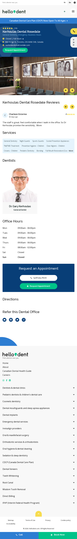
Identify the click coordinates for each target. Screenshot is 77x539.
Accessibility (10, 524)
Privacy (47, 520)
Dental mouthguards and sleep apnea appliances (26, 408)
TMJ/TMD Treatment (11, 146)
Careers (6, 375)
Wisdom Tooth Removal (14, 489)
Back (64, 11)
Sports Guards (38, 141)
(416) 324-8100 (38, 278)
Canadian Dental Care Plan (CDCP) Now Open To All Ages (37, 20)
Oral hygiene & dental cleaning (17, 448)
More (39, 125)
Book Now (58, 535)
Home (5, 363)
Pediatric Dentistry (27, 150)
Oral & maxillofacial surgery (16, 435)
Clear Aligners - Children (56, 146)
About (5, 367)
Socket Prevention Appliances (57, 141)
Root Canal (8, 482)
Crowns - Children (11, 150)
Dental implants (10, 415)
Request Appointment (15, 50)
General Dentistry (10, 141)
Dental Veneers (10, 469)
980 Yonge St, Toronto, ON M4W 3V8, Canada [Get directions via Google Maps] (23, 42)
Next (72, 90)
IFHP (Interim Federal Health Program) (21, 502)
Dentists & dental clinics (14, 387)
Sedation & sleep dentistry (15, 455)
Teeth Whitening (11, 475)
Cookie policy (66, 520)
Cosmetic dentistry (11, 401)
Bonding (40, 150)
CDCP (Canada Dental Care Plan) (18, 462)
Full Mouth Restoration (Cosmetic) (59, 150)
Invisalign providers (12, 428)
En (70, 2)
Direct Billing (9, 496)
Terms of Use (30, 520)
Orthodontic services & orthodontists (20, 442)
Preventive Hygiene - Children (33, 146)
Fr (65, 2)
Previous (66, 90)
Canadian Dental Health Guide (17, 371)
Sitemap (11, 520)
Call (19, 535)
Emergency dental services (15, 421)
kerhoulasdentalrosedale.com (16, 45)
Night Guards (25, 141)
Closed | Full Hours (14, 38)
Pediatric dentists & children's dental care (22, 394)
